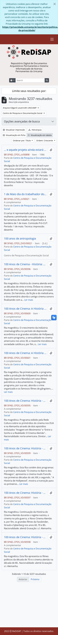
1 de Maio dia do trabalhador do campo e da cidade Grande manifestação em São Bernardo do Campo (25, 194)
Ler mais (28, 299)
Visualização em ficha (14, 135)
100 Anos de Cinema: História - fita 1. (25, 400)
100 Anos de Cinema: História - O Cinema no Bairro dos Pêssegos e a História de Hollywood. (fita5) (25, 448)
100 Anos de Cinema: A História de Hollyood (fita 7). (25, 353)
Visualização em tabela (40, 135)
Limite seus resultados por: (29, 91)
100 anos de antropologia (20, 238)
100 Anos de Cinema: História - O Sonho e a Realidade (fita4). (25, 537)
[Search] (30, 80)
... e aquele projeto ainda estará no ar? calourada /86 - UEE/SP (25, 149)
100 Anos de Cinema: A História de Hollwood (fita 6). (25, 308)
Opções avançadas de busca (22, 121)
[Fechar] (54, 4)
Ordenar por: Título (22, 140)
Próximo (35, 579)
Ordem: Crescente (44, 140)
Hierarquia (34, 129)
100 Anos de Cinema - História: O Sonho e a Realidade (25, 264)
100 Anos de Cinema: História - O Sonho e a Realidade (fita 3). (25, 492)
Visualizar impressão (14, 129)
